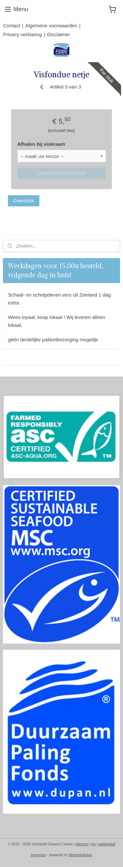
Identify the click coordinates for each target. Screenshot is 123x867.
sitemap (81, 844)
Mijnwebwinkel (80, 855)
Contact (11, 25)
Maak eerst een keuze (61, 173)
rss (93, 844)
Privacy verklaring (22, 34)
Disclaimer (58, 34)
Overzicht (23, 200)
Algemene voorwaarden (51, 25)
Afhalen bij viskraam (41, 144)
